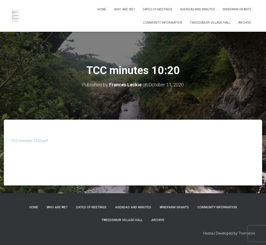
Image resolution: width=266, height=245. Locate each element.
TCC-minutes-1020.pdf (29, 141)
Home (101, 9)
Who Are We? (124, 9)
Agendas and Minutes (197, 9)
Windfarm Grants (237, 9)
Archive (244, 22)
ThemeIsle (246, 233)
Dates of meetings (157, 9)
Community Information (162, 22)
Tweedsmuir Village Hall (210, 22)
